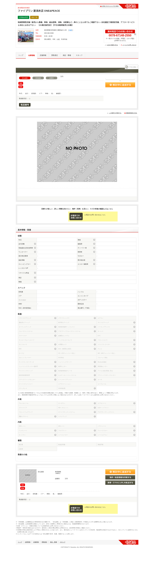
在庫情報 (31, 55)
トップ (20, 55)
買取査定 (54, 55)
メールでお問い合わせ (129, 45)
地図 (70, 30)
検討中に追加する (120, 84)
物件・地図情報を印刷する (120, 477)
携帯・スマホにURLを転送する (120, 482)
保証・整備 (67, 55)
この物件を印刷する (115, 113)
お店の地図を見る (112, 45)
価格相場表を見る (131, 113)
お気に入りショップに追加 (110, 6)
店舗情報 (43, 55)
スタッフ (79, 55)
